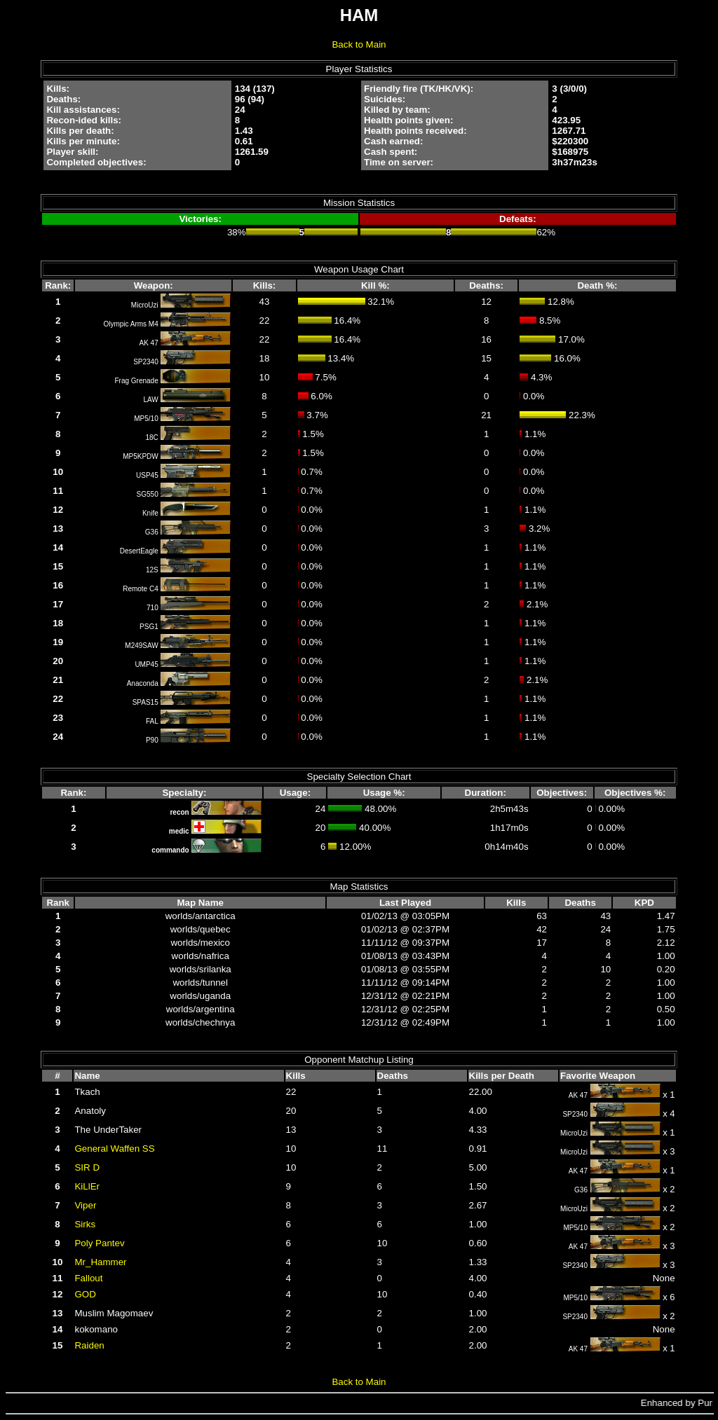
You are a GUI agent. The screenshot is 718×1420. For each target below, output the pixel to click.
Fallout (88, 1278)
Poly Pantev (99, 1243)
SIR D (87, 1167)
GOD (84, 1294)
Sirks (84, 1224)
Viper (85, 1205)
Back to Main (359, 44)
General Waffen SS (114, 1148)
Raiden (89, 1345)
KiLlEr (87, 1186)
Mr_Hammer (100, 1262)
